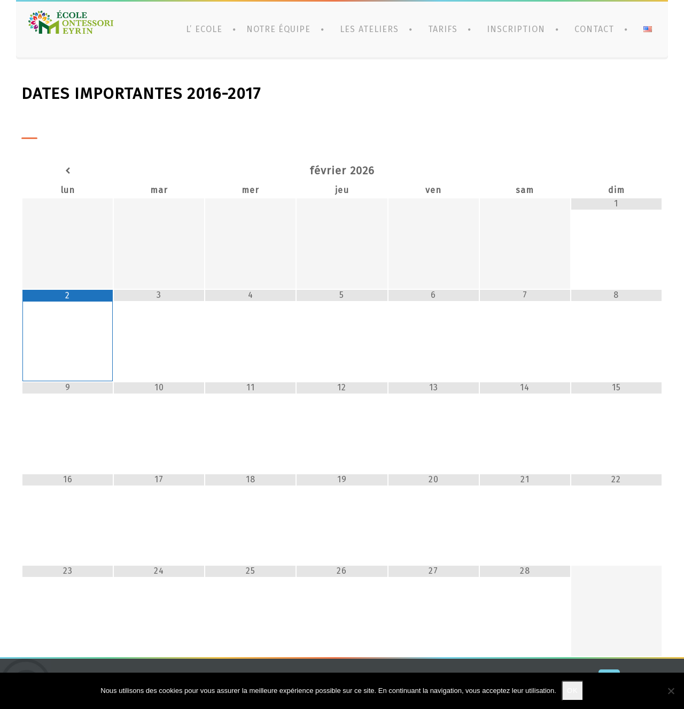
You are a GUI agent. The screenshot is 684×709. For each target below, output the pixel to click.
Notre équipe (278, 29)
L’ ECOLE (204, 29)
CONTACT (594, 29)
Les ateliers (369, 29)
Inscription (516, 29)
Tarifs (442, 29)
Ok (572, 691)
